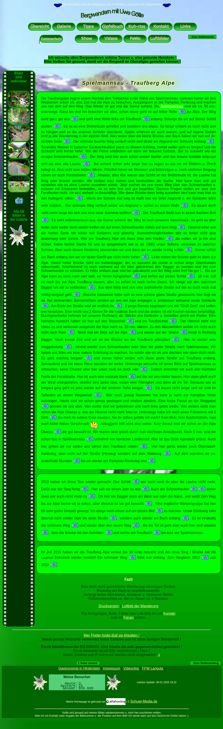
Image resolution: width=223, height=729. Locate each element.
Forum (129, 617)
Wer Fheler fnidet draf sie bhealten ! (111, 635)
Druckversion (109, 606)
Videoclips (131, 668)
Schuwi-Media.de (143, 701)
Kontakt (169, 613)
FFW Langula (152, 668)
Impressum (111, 668)
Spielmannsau (172, 106)
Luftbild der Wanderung (140, 606)
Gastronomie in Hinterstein (79, 668)
